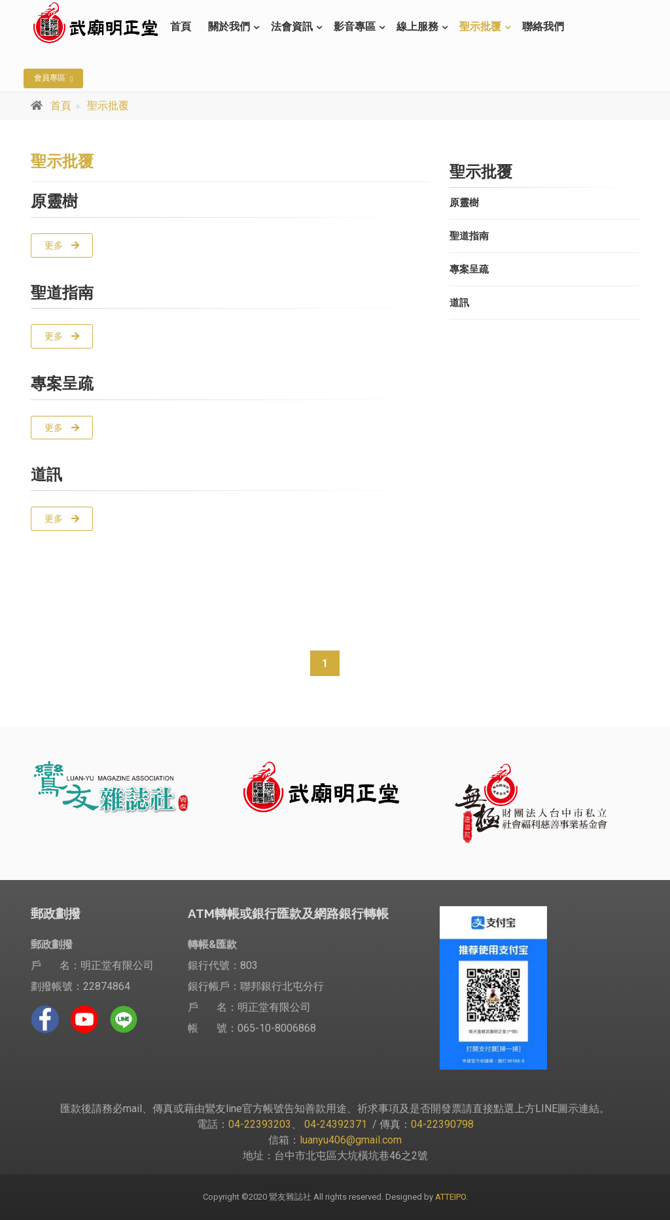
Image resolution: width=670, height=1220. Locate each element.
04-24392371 (335, 1124)
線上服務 (417, 26)
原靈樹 (54, 201)
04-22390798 (442, 1124)
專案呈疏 (62, 383)
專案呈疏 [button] (469, 269)
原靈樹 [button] (464, 203)
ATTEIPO (449, 1197)
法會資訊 (292, 26)
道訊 (46, 474)
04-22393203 (259, 1124)
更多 (61, 245)
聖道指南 (62, 292)
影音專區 (355, 26)
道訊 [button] (459, 303)
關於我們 (229, 26)
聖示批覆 (480, 26)
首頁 (180, 26)
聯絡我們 (543, 26)
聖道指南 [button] (469, 236)
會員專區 (53, 78)
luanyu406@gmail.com (351, 1140)
